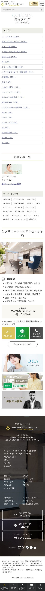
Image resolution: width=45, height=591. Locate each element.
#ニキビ (6, 215)
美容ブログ (7, 485)
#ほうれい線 (19, 211)
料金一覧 (7, 463)
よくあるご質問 (9, 488)
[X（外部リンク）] (23, 547)
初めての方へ (8, 466)
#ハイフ (30, 203)
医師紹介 (7, 460)
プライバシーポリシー (30, 498)
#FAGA (36, 215)
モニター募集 (27, 482)
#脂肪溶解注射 (19, 203)
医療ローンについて (11, 504)
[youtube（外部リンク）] (34, 547)
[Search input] (21, 9)
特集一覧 (25, 485)
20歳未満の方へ (9, 501)
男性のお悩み (8, 498)
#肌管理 (6, 219)
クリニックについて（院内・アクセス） (18, 454)
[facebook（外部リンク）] (31, 547)
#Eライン (27, 215)
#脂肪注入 (32, 219)
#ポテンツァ (7, 207)
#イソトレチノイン (18, 219)
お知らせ (25, 476)
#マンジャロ (7, 211)
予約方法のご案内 (10, 457)
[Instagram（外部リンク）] (19, 547)
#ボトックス (16, 215)
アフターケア (8, 482)
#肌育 (38, 203)
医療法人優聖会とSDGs (30, 504)
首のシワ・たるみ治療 (11, 184)
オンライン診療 (27, 479)
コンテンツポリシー (29, 501)
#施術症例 (6, 199)
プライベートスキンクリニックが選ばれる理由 (20, 451)
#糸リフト (30, 199)
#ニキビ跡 (18, 207)
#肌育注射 (6, 203)
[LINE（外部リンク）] (22, 381)
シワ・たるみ (7, 180)
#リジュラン (31, 211)
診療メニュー (8, 476)
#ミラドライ (30, 207)
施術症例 (7, 479)
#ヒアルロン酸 (19, 199)
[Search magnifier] (41, 9)
